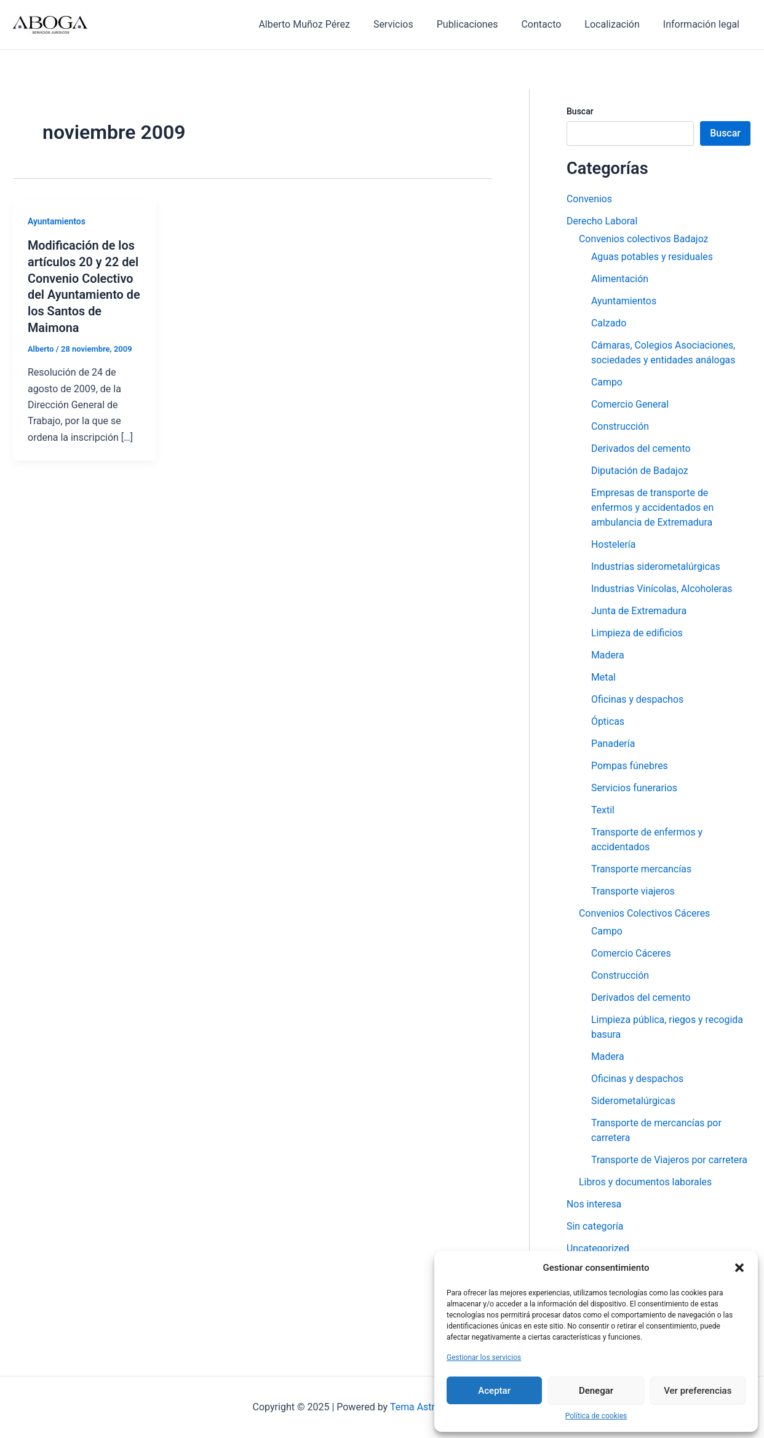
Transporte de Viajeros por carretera (670, 1160)
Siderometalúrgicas (633, 1101)
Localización (617, 24)
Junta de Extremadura (639, 611)
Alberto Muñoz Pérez (324, 24)
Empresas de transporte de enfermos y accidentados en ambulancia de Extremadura (653, 507)
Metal (603, 677)
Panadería (613, 743)
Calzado (609, 323)
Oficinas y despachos (637, 699)
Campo (607, 382)
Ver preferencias (697, 1390)
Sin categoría (595, 1226)
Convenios (590, 199)
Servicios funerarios (634, 788)
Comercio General (630, 404)
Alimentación (620, 279)
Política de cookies (596, 1416)
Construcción (620, 426)
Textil (603, 810)
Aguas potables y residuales (652, 257)
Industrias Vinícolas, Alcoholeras (662, 589)
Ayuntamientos (57, 221)
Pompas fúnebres (630, 766)
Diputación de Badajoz (640, 470)
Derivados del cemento (641, 448)
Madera (607, 655)
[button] (739, 1268)
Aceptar (494, 1390)
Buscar (580, 111)
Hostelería (613, 544)
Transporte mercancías (641, 869)
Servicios (410, 24)
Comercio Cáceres (631, 953)
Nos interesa (594, 1204)
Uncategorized (598, 1248)
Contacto (550, 24)
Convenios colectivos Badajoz (644, 239)
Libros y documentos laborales (646, 1182)
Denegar (596, 1390)
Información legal (703, 24)
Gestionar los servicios (484, 1357)
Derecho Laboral (602, 221)
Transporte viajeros (633, 891)
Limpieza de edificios (637, 633)
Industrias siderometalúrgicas (656, 566)
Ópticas (607, 721)
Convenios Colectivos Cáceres (645, 913)
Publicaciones (480, 24)
